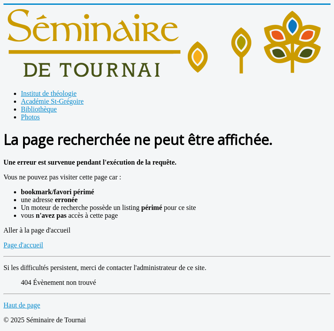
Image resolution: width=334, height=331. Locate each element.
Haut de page (21, 305)
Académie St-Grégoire (52, 101)
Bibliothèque (39, 109)
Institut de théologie (49, 93)
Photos (30, 117)
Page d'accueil (23, 245)
